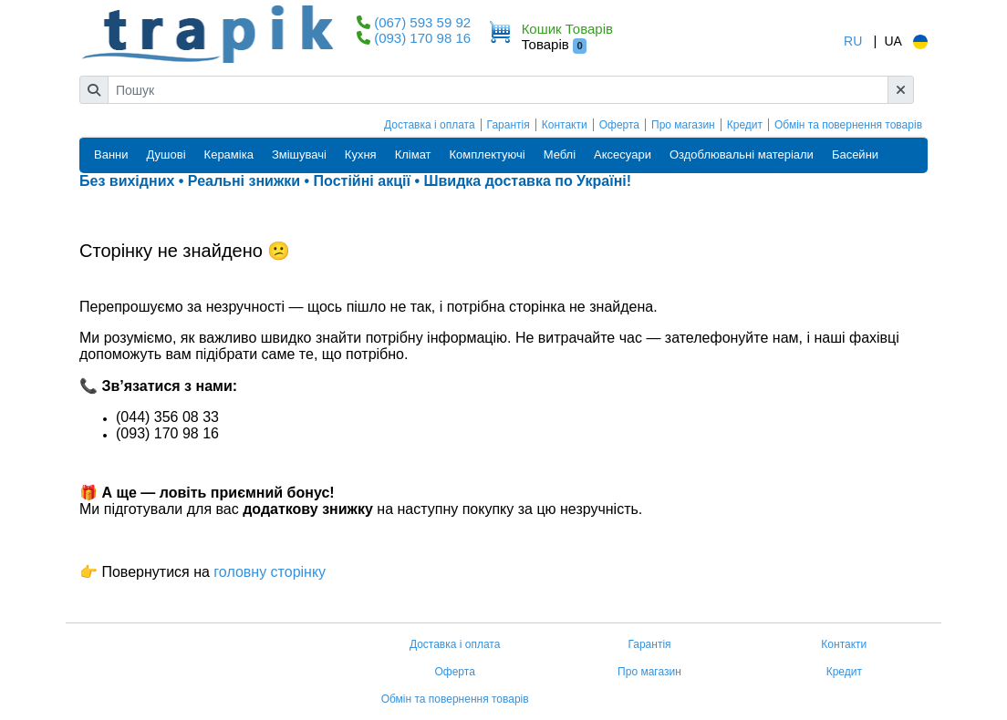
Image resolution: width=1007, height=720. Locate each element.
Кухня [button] (361, 154)
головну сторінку (268, 572)
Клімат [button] (413, 154)
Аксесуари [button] (622, 154)
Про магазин (683, 124)
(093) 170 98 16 (422, 38)
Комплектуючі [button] (487, 154)
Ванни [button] (111, 154)
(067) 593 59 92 (422, 22)
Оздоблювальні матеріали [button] (742, 154)
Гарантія (508, 124)
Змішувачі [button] (299, 154)
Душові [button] (166, 154)
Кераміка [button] (229, 154)
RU (853, 41)
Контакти (564, 124)
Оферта (619, 124)
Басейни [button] (855, 154)
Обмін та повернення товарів (848, 124)
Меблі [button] (560, 154)
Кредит (745, 124)
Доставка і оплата (429, 124)
